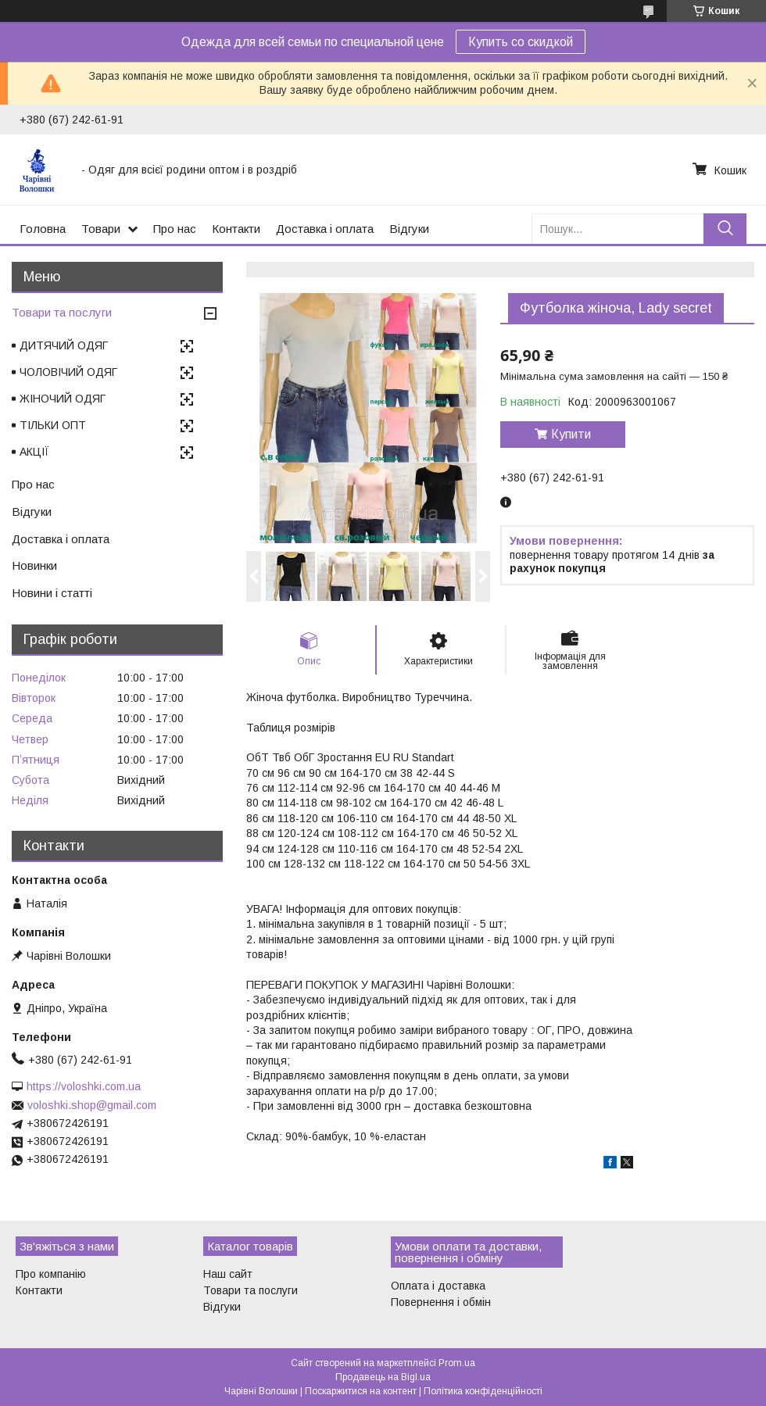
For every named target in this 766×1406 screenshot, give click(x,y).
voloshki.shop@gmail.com (91, 1105)
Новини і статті (52, 592)
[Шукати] (724, 228)
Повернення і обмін (441, 1302)
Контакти (236, 228)
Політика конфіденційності (483, 1391)
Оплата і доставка (438, 1285)
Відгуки (409, 228)
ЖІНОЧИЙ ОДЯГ (63, 398)
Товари (100, 228)
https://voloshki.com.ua (84, 1086)
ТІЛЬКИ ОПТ (53, 425)
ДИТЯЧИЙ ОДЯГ (64, 345)
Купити (571, 434)
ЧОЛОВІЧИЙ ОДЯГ (68, 372)
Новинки (34, 565)
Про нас (174, 228)
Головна (43, 228)
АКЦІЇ (34, 451)
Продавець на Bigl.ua (383, 1377)
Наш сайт (227, 1274)
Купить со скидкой (520, 41)
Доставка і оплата (325, 228)
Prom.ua (456, 1363)
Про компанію (51, 1274)
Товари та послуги (62, 312)
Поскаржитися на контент (361, 1391)
